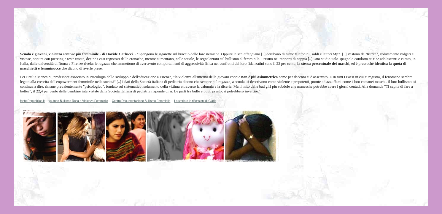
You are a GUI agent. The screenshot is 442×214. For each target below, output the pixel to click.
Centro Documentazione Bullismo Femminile (141, 101)
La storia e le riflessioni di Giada (195, 101)
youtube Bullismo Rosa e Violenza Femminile (78, 101)
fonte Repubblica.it (32, 101)
